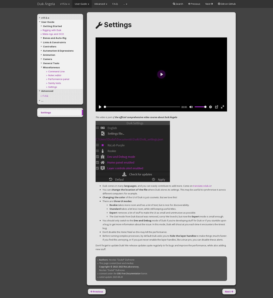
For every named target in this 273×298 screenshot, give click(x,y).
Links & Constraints (54, 42)
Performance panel (58, 79)
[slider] (142, 107)
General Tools (51, 63)
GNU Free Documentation (129, 273)
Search (178, 3)
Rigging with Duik (52, 30)
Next (209, 3)
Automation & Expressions (58, 50)
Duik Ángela (46, 4)
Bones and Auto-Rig (54, 38)
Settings (52, 87)
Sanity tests (54, 83)
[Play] (100, 107)
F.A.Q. (115, 3)
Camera (47, 59)
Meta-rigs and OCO (53, 34)
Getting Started (52, 26)
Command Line (56, 71)
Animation (49, 54)
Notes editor (54, 75)
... (125, 3)
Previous (194, 3)
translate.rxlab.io (202, 185)
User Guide (82, 3)
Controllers (49, 46)
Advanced (100, 3)
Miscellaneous (51, 67)
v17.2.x (65, 3)
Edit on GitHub (227, 3)
